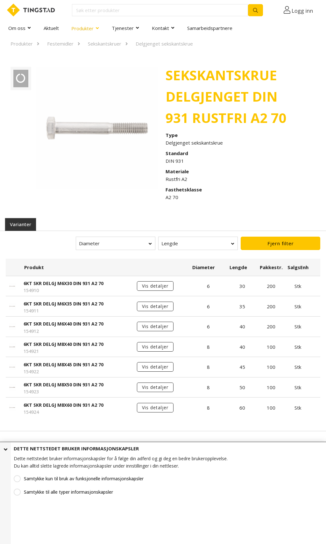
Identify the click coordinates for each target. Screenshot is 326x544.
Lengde (169, 243)
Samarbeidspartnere (209, 28)
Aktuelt (51, 28)
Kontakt (160, 28)
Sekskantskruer (104, 43)
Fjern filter (280, 243)
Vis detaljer (155, 286)
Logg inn (302, 10)
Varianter (20, 224)
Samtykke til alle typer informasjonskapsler (68, 492)
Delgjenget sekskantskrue (164, 43)
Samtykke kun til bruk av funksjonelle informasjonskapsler (84, 479)
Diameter (89, 243)
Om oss (16, 28)
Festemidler (60, 43)
